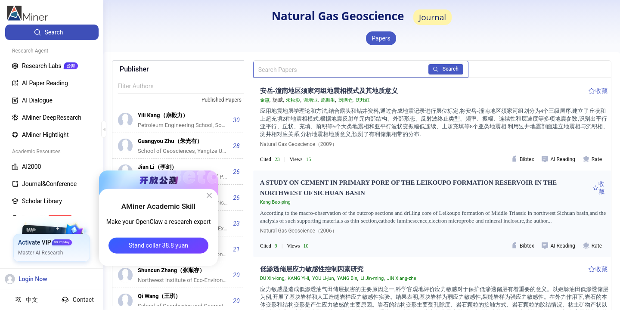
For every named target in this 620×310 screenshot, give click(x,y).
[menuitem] (52, 32)
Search (446, 69)
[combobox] (225, 100)
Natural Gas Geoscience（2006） (298, 231)
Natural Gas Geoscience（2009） (298, 144)
